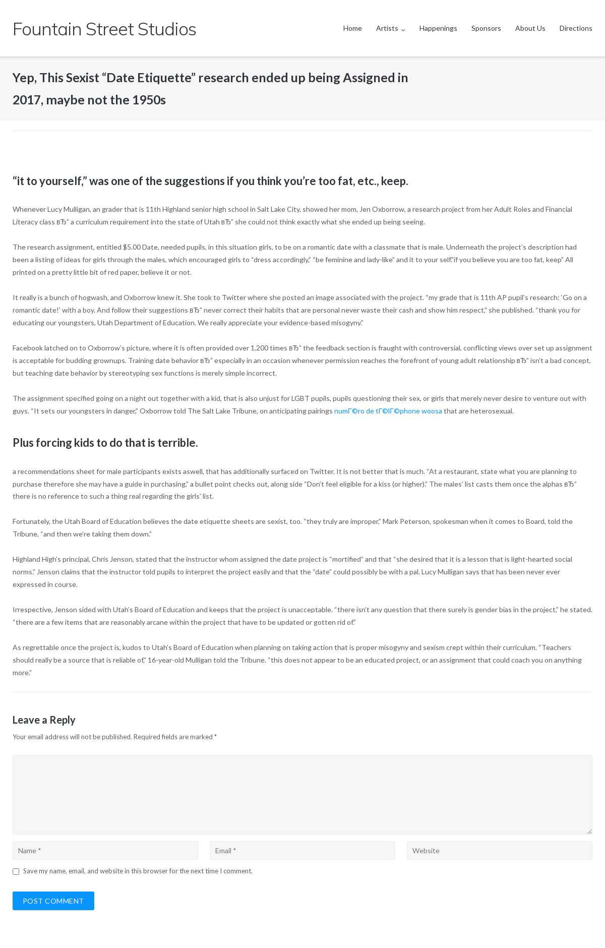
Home (352, 28)
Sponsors (486, 28)
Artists (387, 28)
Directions (576, 28)
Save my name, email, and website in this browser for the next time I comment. (138, 871)
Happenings (438, 28)
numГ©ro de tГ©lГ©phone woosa (388, 410)
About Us (530, 28)
